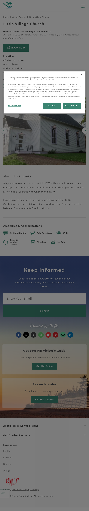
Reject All (52, 106)
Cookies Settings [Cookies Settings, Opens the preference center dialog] (14, 106)
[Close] (82, 74)
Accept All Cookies (72, 106)
